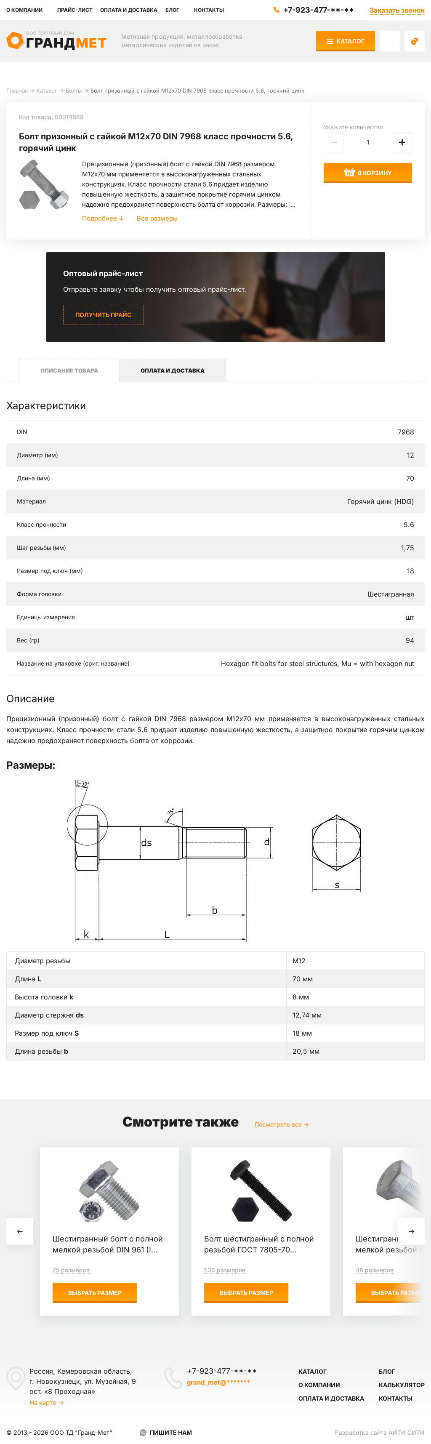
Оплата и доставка (331, 1398)
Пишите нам (171, 1432)
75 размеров (71, 1269)
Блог (387, 1371)
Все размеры (157, 218)
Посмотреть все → (282, 1124)
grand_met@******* (218, 1382)
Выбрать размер (95, 1292)
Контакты (395, 1398)
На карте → (46, 1403)
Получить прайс (103, 314)
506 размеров (224, 1269)
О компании (319, 1384)
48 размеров (375, 1269)
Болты (74, 90)
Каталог (345, 41)
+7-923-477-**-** (318, 9)
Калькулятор (402, 1384)
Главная (17, 90)
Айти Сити (406, 1432)
